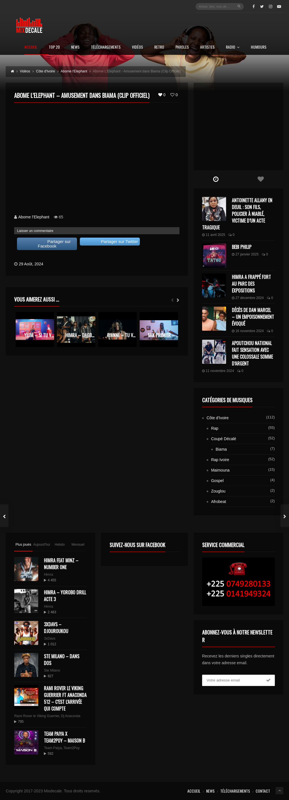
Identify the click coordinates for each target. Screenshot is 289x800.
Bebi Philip (241, 247)
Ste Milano (52, 670)
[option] (34, 329)
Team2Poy (72, 748)
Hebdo (60, 545)
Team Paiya (53, 748)
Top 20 (54, 47)
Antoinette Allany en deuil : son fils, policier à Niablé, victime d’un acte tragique (237, 214)
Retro (159, 47)
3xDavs (49, 638)
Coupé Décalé (223, 438)
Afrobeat (218, 501)
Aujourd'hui (41, 545)
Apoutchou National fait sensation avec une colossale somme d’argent (252, 353)
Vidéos (137, 47)
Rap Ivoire (220, 459)
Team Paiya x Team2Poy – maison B (64, 737)
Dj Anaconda (70, 716)
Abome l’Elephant (33, 217)
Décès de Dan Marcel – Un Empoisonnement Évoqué (253, 317)
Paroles (182, 47)
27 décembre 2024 (248, 298)
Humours (258, 47)
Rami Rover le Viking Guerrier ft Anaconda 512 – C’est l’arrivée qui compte (65, 698)
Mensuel (78, 545)
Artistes (207, 47)
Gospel (217, 480)
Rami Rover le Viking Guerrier (36, 716)
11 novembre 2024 (218, 371)
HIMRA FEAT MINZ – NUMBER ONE (61, 564)
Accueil (30, 47)
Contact (263, 791)
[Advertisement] (238, 126)
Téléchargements (106, 47)
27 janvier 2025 (245, 254)
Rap (215, 428)
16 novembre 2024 (248, 331)
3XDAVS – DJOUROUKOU (56, 628)
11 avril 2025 (213, 235)
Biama (221, 449)
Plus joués (23, 545)
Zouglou (218, 491)
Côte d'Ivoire (218, 418)
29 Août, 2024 (31, 264)
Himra (48, 575)
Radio (232, 47)
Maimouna (220, 470)
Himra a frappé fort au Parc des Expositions (251, 284)
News (75, 47)
